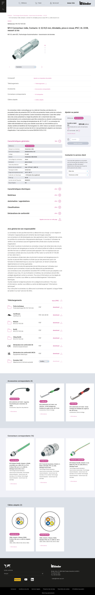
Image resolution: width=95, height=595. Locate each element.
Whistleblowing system (78, 589)
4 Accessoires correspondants (42, 89)
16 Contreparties (39, 94)
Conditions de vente (24, 589)
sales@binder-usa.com (58, 578)
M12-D (45, 15)
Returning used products (48, 593)
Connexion (13, 589)
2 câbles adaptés (39, 99)
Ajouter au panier (78, 143)
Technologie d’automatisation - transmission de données (27, 15)
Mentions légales (36, 589)
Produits (10, 15)
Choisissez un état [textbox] (73, 175)
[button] (3, 3)
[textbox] (25, 67)
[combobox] (25, 67)
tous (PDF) (55, 301)
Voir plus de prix (71, 133)
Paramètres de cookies (64, 589)
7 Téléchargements (41, 84)
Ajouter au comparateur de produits (43, 78)
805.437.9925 (56, 573)
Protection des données (49, 589)
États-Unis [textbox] (71, 171)
